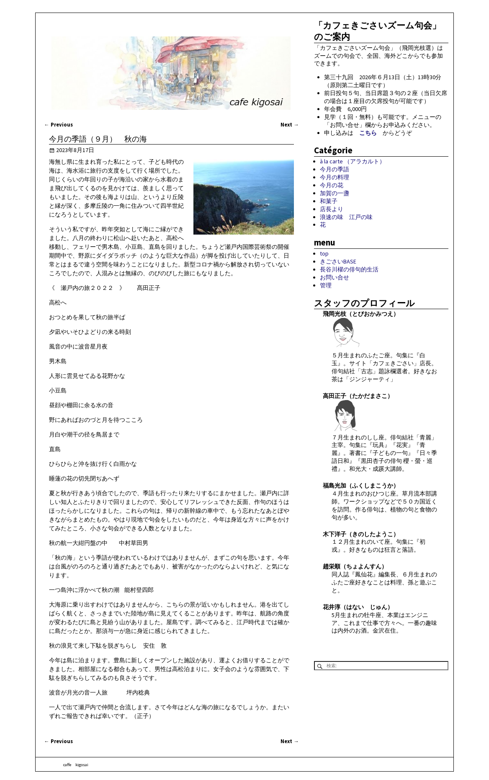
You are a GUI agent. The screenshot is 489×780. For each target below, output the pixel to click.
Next (290, 124)
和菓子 (328, 201)
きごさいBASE (338, 261)
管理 (326, 285)
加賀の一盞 (334, 193)
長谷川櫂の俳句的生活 (349, 269)
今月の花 (331, 185)
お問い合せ (334, 277)
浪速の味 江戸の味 (346, 217)
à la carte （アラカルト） (352, 161)
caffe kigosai (75, 764)
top (324, 253)
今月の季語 (334, 169)
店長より (331, 209)
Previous (58, 124)
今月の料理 (334, 177)
